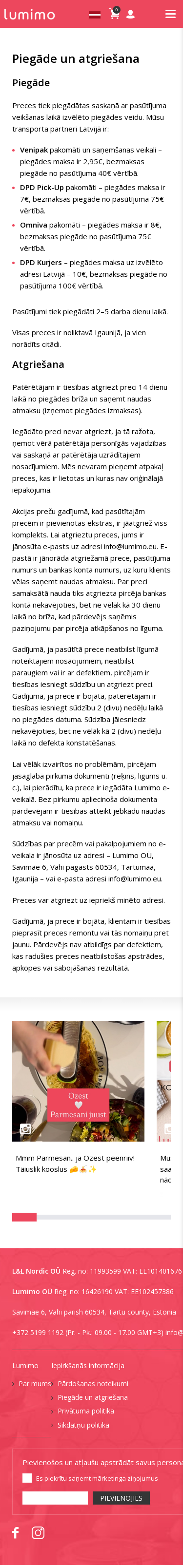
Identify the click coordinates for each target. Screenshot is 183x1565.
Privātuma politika (86, 1410)
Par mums (35, 1383)
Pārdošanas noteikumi (93, 1383)
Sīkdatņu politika (83, 1425)
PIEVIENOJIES (121, 1498)
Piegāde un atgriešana (93, 1397)
